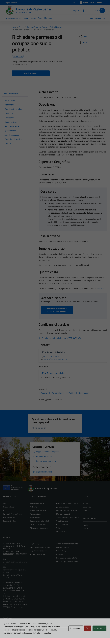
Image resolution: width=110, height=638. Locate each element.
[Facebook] (82, 10)
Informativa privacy (63, 547)
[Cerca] (102, 10)
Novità (25, 17)
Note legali (60, 554)
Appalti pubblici (35, 514)
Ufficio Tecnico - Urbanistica (53, 373)
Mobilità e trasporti (63, 514)
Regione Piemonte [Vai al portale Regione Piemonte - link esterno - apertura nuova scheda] (11, 2)
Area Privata (7, 618)
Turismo (59, 528)
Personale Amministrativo (12, 514)
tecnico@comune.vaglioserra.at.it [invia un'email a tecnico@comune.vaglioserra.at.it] (55, 359)
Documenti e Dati (9, 521)
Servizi (33, 17)
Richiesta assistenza (37, 554)
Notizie (85, 503)
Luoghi (85, 525)
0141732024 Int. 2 (50, 356)
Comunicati (87, 506)
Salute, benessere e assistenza (67, 517)
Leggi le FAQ (34, 543)
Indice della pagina (15, 94)
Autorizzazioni (35, 517)
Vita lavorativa (61, 531)
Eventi (85, 528)
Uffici (5, 503)
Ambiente (33, 506)
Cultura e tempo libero (38, 524)
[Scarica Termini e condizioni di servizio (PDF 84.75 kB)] (60, 338)
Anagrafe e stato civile (38, 510)
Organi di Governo (9, 506)
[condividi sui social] (84, 36)
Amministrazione (13, 17)
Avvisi (85, 510)
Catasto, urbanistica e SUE (39, 521)
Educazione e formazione (39, 528)
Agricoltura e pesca (37, 503)
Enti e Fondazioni (9, 517)
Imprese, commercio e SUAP (66, 510)
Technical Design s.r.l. (18, 631)
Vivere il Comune (45, 17)
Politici (5, 510)
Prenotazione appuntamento (40, 547)
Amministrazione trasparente (67, 543)
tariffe (100, 288)
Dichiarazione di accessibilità (66, 558)
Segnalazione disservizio (38, 550)
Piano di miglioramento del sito (67, 561)
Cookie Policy (61, 550)
